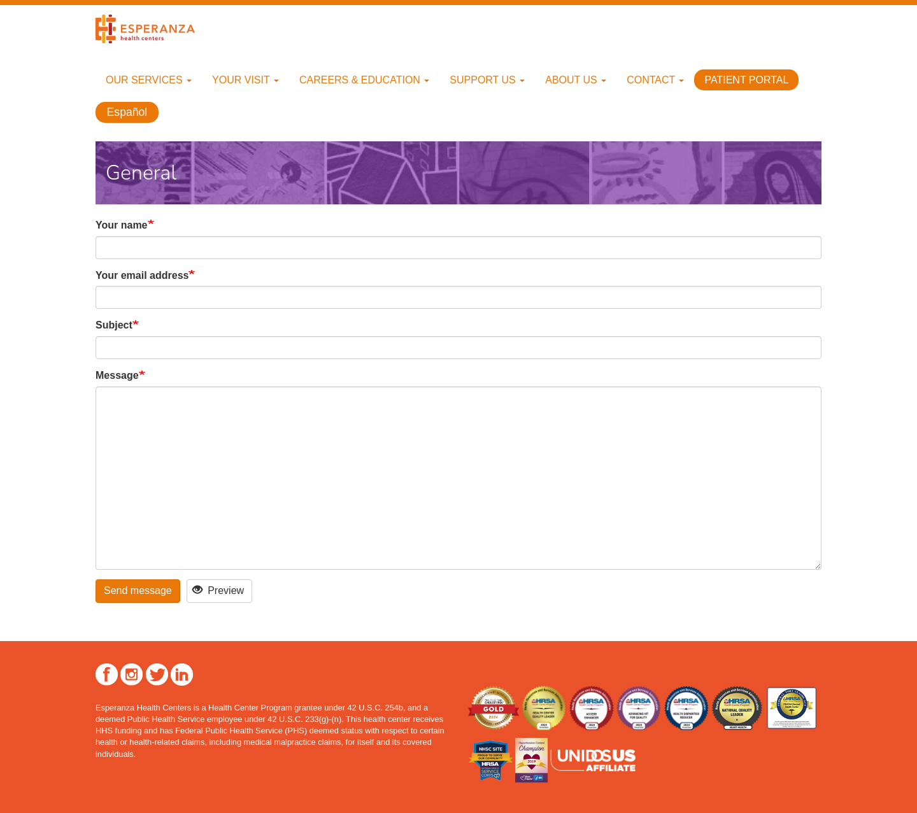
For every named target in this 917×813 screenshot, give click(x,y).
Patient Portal (746, 79)
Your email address (142, 275)
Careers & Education (364, 79)
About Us (575, 79)
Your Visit (245, 79)
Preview (218, 590)
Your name (122, 225)
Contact (655, 79)
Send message (138, 590)
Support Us (487, 79)
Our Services (149, 79)
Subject (114, 325)
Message (117, 375)
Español (127, 112)
